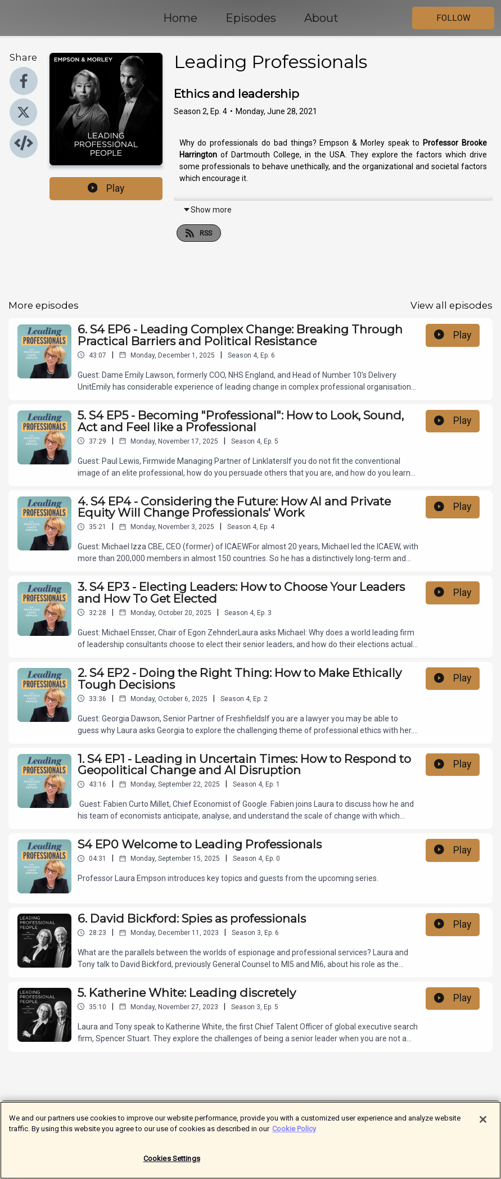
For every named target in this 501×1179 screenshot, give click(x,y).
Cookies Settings (171, 1164)
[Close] (483, 1125)
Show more (207, 209)
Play (106, 188)
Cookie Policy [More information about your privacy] (294, 1135)
